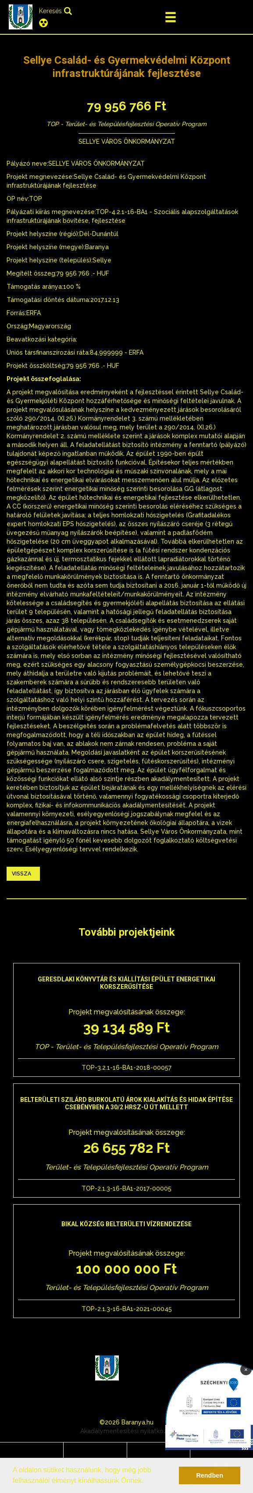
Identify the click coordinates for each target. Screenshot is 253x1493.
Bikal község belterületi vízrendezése (126, 1224)
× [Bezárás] (246, 1369)
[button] (147, 1481)
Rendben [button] (209, 1475)
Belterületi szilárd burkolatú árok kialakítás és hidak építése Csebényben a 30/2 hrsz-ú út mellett (126, 1103)
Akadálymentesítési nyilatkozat (126, 1431)
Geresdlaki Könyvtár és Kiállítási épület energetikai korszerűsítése (126, 983)
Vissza (21, 874)
